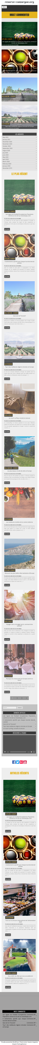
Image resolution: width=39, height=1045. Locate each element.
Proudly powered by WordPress (10, 1042)
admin (17, 45)
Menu (4, 7)
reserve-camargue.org (19, 2)
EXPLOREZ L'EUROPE (7, 39)
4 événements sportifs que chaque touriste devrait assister (19, 71)
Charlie (17, 72)
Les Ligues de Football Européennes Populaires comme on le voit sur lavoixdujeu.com (19, 42)
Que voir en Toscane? (9, 1023)
